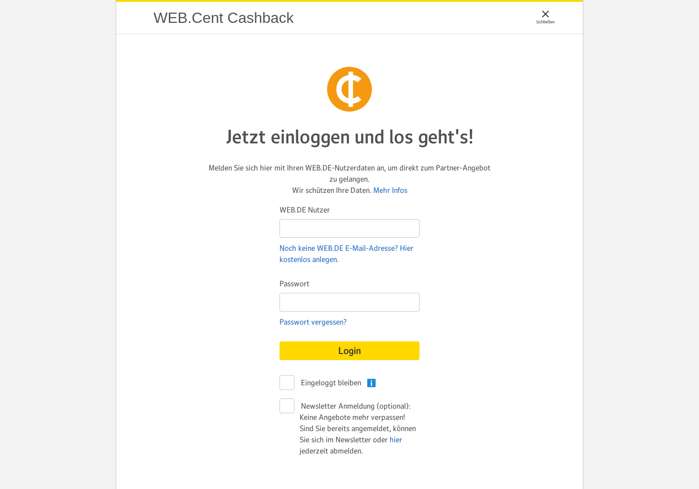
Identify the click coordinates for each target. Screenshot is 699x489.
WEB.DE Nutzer (305, 209)
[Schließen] (545, 14)
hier (396, 439)
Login (349, 351)
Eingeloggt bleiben (330, 383)
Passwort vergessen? (313, 321)
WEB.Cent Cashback (135, 17)
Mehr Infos (390, 190)
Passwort (294, 283)
